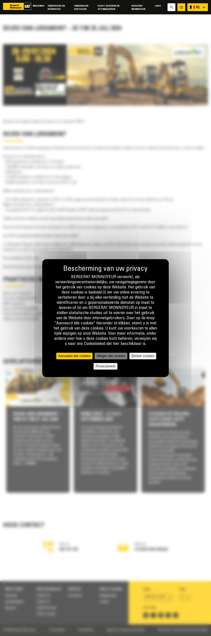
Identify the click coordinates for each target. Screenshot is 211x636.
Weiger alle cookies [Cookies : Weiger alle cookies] (111, 356)
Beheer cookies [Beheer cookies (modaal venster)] (142, 356)
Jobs (158, 6)
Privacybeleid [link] (105, 366)
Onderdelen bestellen (81, 7)
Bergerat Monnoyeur (138, 7)
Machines (38, 6)
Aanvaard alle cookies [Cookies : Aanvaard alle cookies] (74, 356)
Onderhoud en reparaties (56, 7)
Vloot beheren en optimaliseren (108, 7)
